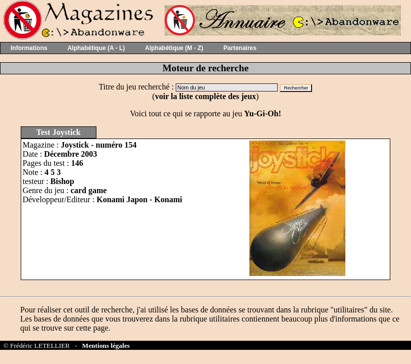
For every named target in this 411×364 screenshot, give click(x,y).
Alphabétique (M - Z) (174, 48)
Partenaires (240, 48)
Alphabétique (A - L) (96, 48)
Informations (29, 48)
